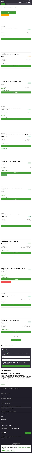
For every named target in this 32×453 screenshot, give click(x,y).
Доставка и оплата (3, 419)
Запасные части (4, 413)
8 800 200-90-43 (21, 2)
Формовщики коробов (5, 391)
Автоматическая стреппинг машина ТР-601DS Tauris (11, 108)
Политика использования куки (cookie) (7, 426)
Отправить (16, 365)
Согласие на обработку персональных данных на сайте (10, 428)
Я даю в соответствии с (14, 363)
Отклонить (13, 450)
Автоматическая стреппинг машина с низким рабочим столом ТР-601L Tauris (16, 134)
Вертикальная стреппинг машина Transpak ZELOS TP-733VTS (13, 268)
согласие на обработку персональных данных (11, 362)
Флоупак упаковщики (5, 403)
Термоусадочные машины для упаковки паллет (11, 406)
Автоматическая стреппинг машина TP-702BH (10, 320)
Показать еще (16, 340)
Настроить (8, 450)
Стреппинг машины (8, 7)
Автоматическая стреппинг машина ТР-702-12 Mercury (11, 188)
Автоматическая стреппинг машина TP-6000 (9, 28)
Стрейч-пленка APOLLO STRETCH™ (7, 408)
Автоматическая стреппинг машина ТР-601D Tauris (11, 81)
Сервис (2, 416)
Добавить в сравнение (5, 37)
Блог (1, 422)
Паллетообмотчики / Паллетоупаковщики (10, 388)
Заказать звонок (28, 433)
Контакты (2, 423)
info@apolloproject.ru (4, 433)
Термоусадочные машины (6, 401)
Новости (2, 420)
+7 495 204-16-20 (28, 2)
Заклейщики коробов (5, 393)
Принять (3, 450)
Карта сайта (3, 429)
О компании (3, 417)
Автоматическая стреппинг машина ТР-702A (9, 241)
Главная (2, 7)
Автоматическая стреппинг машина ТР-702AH (10, 295)
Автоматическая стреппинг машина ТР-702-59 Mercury (11, 161)
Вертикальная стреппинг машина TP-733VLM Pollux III (11, 214)
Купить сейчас (15, 39)
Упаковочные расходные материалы (8, 411)
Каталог (4, 7)
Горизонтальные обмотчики (7, 398)
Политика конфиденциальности (6, 425)
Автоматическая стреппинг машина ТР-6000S (10, 54)
